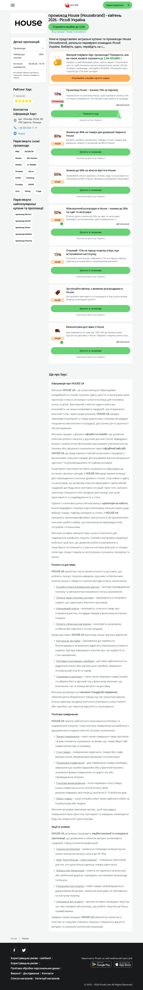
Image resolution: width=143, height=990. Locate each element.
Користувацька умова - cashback (31, 958)
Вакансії (16, 973)
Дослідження (31, 973)
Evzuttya (19, 184)
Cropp (38, 191)
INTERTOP (29, 151)
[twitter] (23, 950)
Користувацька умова (24, 963)
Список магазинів (22, 978)
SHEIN (31, 184)
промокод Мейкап (23, 234)
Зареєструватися (115, 5)
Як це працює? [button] (58, 31)
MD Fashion (32, 158)
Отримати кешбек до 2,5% (69, 27)
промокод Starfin (23, 221)
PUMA (18, 178)
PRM (17, 151)
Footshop (30, 178)
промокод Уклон (22, 227)
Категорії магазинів (47, 978)
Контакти (47, 973)
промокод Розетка (23, 240)
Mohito (18, 158)
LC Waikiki (31, 164)
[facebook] (14, 950)
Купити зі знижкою (91, 151)
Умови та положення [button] (76, 31)
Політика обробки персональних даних (35, 968)
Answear (19, 171)
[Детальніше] (122, 104)
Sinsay (27, 191)
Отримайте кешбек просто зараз (91, 78)
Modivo (18, 164)
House (21, 133)
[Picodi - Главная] (71, 5)
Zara (17, 191)
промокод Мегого (23, 214)
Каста (31, 171)
